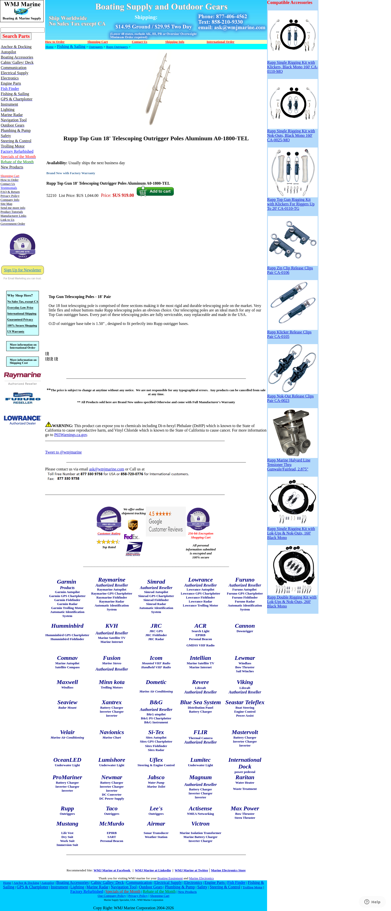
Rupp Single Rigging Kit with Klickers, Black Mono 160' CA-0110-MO (292, 65)
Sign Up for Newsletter (22, 270)
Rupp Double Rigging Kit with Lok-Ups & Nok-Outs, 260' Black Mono (292, 600)
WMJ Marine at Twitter (191, 870)
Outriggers (96, 47)
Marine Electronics (201, 878)
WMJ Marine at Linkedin (153, 870)
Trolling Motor (253, 887)
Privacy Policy (138, 896)
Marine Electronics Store (228, 870)
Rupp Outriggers (117, 47)
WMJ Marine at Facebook (112, 870)
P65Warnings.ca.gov (70, 435)
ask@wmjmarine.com (106, 469)
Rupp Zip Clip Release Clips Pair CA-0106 (292, 268)
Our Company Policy (112, 896)
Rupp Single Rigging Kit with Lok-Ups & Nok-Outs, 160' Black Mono (292, 531)
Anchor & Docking (26, 883)
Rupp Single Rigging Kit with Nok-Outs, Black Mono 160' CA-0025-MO (292, 133)
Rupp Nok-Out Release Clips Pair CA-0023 (292, 396)
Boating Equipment (170, 878)
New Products (187, 892)
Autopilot (47, 883)
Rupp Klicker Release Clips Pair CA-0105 (292, 332)
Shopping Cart (159, 896)
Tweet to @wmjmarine (63, 452)
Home (50, 47)
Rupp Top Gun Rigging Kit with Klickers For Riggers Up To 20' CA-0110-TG (292, 202)
